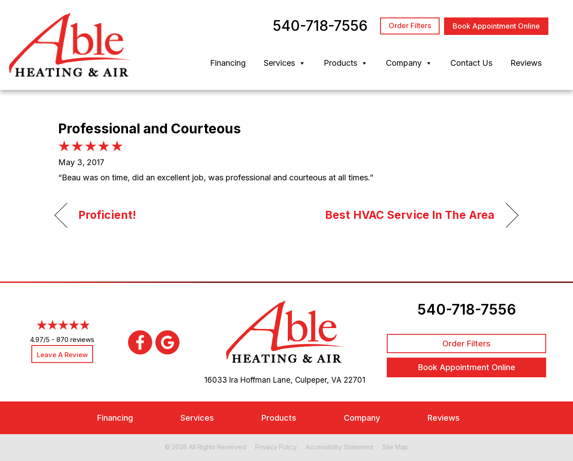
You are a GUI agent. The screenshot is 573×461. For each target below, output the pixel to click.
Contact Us (471, 63)
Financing (228, 63)
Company (409, 63)
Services (285, 63)
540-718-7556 (466, 309)
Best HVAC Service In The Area (410, 215)
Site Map (395, 447)
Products (346, 63)
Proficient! (107, 215)
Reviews (526, 63)
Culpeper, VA (318, 380)
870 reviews (75, 339)
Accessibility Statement (339, 447)
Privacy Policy (276, 447)
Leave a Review (62, 354)
